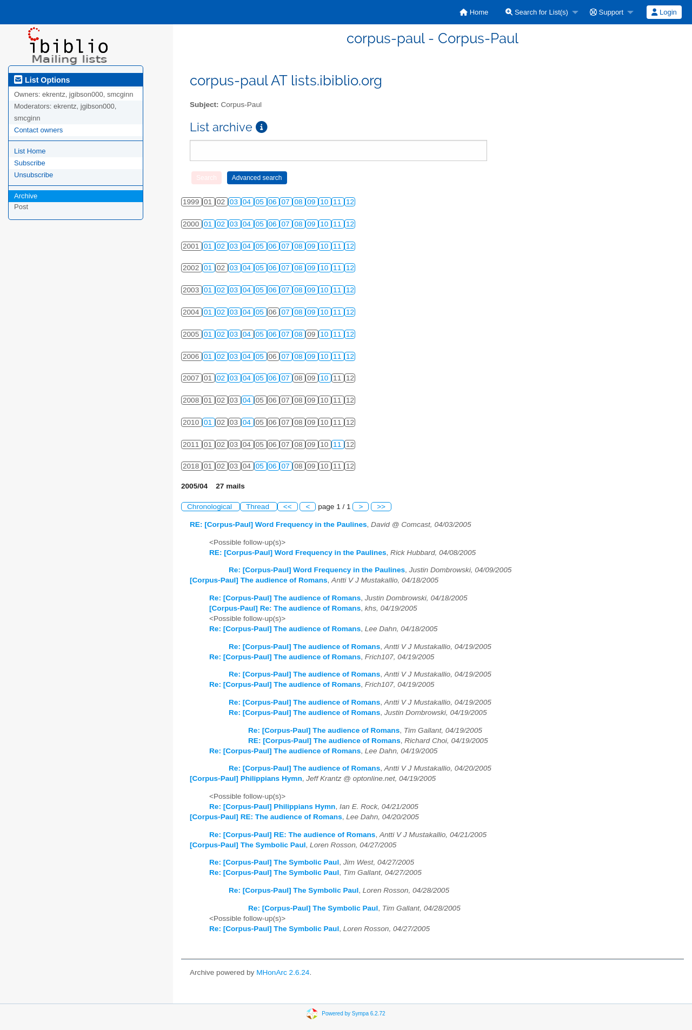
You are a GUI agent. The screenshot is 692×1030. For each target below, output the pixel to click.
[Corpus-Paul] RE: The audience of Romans (266, 817)
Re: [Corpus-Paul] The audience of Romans (285, 598)
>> (381, 507)
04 (248, 202)
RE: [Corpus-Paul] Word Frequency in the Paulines (278, 524)
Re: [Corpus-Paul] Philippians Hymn (272, 806)
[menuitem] (474, 12)
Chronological (210, 507)
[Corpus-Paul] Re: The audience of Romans (285, 608)
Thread (258, 507)
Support (606, 12)
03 (235, 202)
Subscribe (29, 163)
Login (663, 12)
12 (350, 202)
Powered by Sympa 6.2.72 (353, 1013)
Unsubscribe (33, 175)
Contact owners (38, 130)
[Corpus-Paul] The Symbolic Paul (248, 845)
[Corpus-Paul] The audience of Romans (259, 580)
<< (287, 507)
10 (325, 202)
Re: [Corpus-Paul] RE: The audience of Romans (292, 835)
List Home (30, 151)
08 (299, 202)
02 (222, 224)
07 (286, 202)
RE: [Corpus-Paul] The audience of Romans (324, 741)
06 (274, 202)
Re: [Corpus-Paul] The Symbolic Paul (274, 862)
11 (338, 202)
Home (474, 12)
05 (261, 202)
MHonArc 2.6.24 (282, 972)
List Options (42, 80)
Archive (25, 196)
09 (312, 202)
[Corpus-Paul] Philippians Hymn (246, 778)
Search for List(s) (536, 12)
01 (209, 224)
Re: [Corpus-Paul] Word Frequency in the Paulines (317, 570)
